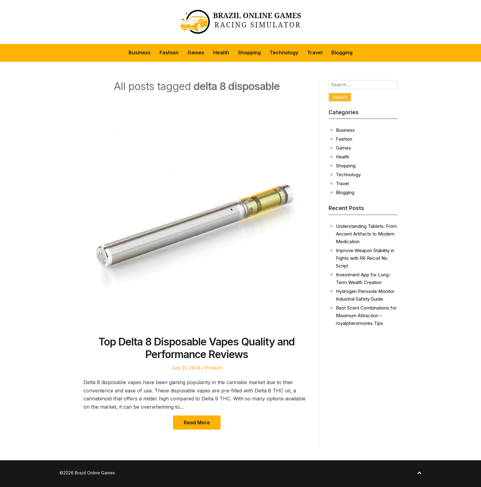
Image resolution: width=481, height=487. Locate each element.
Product (213, 367)
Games (195, 52)
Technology (284, 52)
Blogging (341, 52)
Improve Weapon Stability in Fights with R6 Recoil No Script (365, 258)
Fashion (169, 52)
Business (140, 52)
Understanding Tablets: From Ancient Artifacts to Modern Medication (366, 233)
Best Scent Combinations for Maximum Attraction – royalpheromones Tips (366, 315)
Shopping (249, 52)
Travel (314, 52)
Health (221, 52)
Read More (197, 422)
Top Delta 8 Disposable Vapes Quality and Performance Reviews (196, 347)
